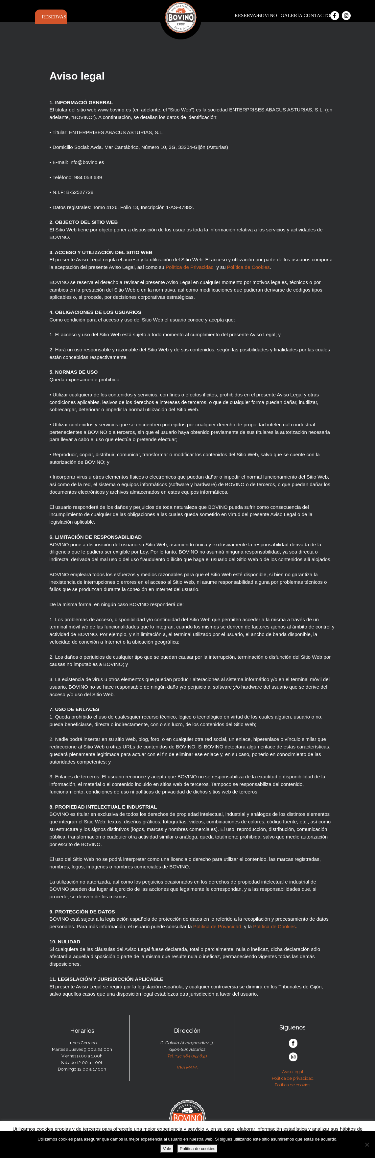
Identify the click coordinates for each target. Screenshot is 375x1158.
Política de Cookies (248, 267)
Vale (167, 1148)
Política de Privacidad (190, 267)
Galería (291, 15)
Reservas (52, 16)
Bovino (267, 15)
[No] (366, 1144)
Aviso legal (292, 1071)
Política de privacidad (293, 1078)
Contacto (314, 15)
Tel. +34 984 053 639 (187, 1055)
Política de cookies (292, 1084)
